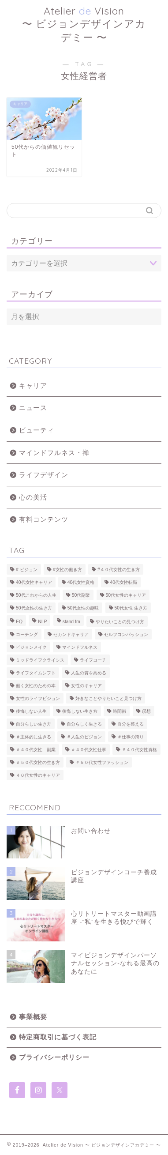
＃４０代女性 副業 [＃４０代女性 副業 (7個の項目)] (36, 749)
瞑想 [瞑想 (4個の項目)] (146, 711)
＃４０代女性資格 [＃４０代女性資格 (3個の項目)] (139, 749)
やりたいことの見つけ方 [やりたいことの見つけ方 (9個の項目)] (120, 621)
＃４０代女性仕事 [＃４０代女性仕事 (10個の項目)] (88, 749)
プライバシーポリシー (54, 1057)
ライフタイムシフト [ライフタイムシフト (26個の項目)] (36, 672)
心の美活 (33, 497)
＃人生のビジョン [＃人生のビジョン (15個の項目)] (84, 736)
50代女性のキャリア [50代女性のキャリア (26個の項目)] (126, 595)
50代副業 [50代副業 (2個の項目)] (81, 595)
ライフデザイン (43, 474)
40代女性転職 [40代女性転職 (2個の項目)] (124, 582)
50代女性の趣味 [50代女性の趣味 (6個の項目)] (83, 608)
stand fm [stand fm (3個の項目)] (71, 621)
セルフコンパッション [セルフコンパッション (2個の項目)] (126, 634)
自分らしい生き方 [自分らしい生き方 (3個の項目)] (33, 724)
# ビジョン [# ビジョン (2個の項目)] (26, 569)
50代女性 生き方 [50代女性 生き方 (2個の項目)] (131, 608)
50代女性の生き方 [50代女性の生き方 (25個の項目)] (34, 608)
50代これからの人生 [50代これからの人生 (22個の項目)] (36, 595)
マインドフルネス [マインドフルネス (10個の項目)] (79, 647)
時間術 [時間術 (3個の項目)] (119, 711)
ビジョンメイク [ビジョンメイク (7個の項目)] (31, 647)
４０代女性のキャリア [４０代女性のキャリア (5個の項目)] (38, 775)
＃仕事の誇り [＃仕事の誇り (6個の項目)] (130, 736)
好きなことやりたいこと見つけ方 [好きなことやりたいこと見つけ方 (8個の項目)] (108, 698)
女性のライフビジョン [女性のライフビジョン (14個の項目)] (38, 698)
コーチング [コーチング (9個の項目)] (27, 634)
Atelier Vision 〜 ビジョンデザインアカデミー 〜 (84, 24)
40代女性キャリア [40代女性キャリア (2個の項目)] (34, 582)
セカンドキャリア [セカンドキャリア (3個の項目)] (71, 634)
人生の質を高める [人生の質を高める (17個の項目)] (88, 672)
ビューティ (36, 430)
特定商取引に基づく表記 (58, 1037)
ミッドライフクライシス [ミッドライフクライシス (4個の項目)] (40, 660)
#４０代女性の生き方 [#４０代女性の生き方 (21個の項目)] (118, 569)
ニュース (33, 407)
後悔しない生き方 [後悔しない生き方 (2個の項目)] (79, 711)
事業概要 (33, 1016)
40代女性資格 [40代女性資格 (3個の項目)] (81, 582)
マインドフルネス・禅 (54, 452)
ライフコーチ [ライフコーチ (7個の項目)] (93, 660)
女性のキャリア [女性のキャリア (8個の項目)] (86, 685)
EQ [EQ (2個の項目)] (19, 621)
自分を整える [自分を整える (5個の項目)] (130, 724)
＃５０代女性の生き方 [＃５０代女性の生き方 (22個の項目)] (38, 762)
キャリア (33, 385)
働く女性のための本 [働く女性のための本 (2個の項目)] (36, 685)
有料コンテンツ (43, 519)
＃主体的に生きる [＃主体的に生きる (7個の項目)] (33, 736)
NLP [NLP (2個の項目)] (42, 621)
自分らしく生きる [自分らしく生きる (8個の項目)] (84, 724)
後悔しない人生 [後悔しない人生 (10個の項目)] (31, 711)
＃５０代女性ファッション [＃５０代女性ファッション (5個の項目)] (101, 762)
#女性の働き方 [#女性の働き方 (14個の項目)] (67, 569)
